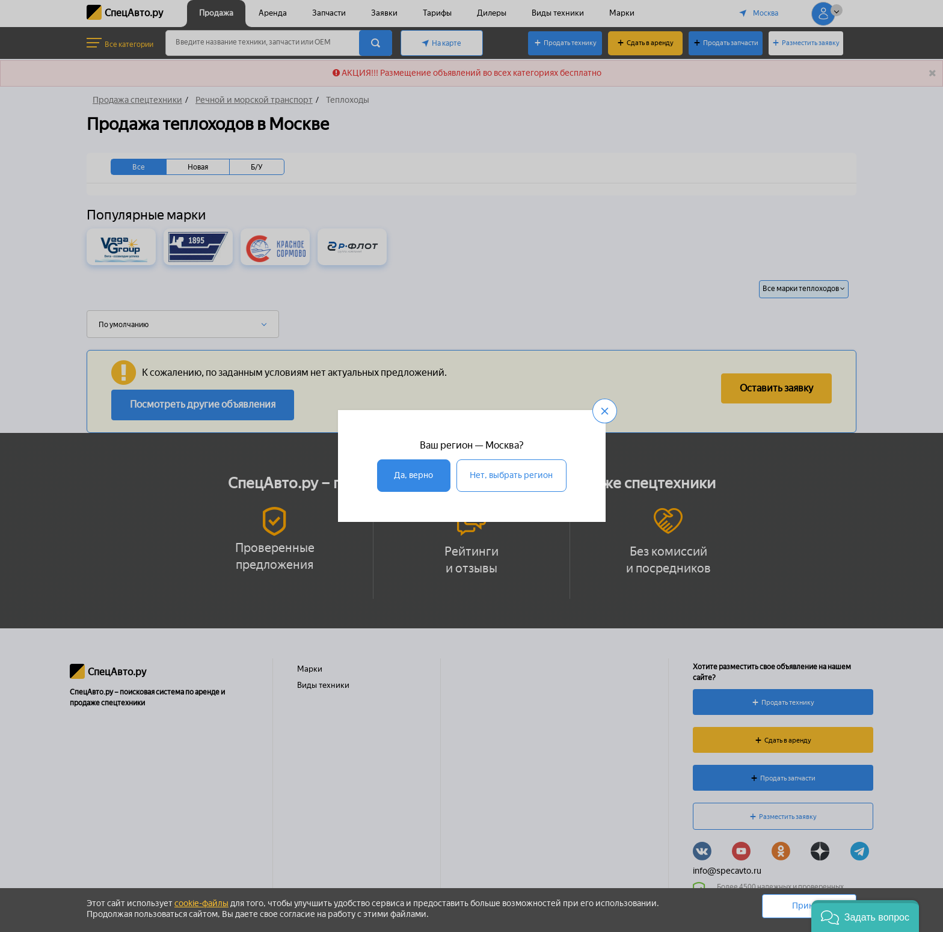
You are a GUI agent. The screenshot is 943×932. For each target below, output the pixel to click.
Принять (809, 906)
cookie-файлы (201, 903)
